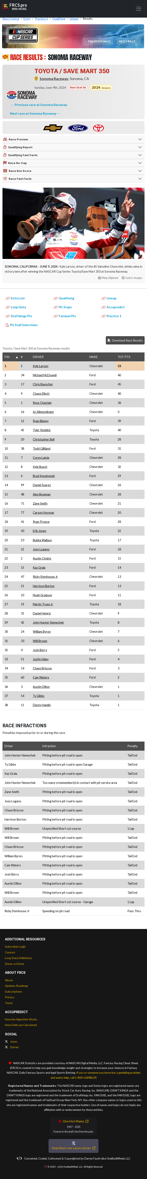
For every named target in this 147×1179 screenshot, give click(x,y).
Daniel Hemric (42, 613)
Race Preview (15, 139)
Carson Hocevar (43, 512)
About (9, 980)
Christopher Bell (44, 439)
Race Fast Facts (17, 179)
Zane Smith (40, 503)
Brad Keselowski (44, 476)
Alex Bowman (42, 494)
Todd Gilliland (41, 448)
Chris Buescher (43, 384)
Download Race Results (125, 340)
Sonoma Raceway (54, 78)
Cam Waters (41, 677)
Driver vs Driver (14, 963)
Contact (10, 952)
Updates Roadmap (16, 985)
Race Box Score (17, 171)
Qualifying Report (17, 147)
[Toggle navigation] (139, 9)
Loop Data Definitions (18, 958)
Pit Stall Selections (22, 325)
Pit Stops (63, 307)
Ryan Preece (41, 521)
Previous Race (99, 41)
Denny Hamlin (42, 705)
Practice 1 (111, 316)
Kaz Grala (39, 567)
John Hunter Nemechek (48, 622)
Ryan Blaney (41, 421)
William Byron (42, 631)
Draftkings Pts (19, 316)
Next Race (127, 41)
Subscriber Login (15, 946)
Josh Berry (40, 650)
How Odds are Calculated (21, 1025)
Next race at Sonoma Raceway (33, 113)
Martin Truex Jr (43, 604)
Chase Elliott (41, 393)
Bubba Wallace (42, 540)
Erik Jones (39, 531)
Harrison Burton (44, 586)
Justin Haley (41, 659)
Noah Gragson (42, 595)
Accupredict (113, 307)
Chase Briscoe (42, 668)
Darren (12, 1047)
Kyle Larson (40, 366)
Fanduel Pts (65, 316)
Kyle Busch (40, 467)
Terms (9, 1003)
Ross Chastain (42, 402)
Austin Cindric (42, 558)
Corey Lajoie (41, 457)
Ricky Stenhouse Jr (45, 576)
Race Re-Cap (15, 163)
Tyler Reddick (42, 430)
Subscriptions (13, 991)
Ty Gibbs (38, 696)
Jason (11, 1041)
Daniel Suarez (42, 485)
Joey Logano (41, 549)
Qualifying (64, 298)
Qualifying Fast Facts (20, 155)
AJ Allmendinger (43, 412)
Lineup (109, 298)
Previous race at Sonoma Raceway (41, 105)
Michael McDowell (45, 375)
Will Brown (40, 641)
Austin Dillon (41, 686)
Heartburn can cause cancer (73, 1148)
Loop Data (16, 307)
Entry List (15, 298)
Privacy (9, 997)
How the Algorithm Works (21, 1019)
